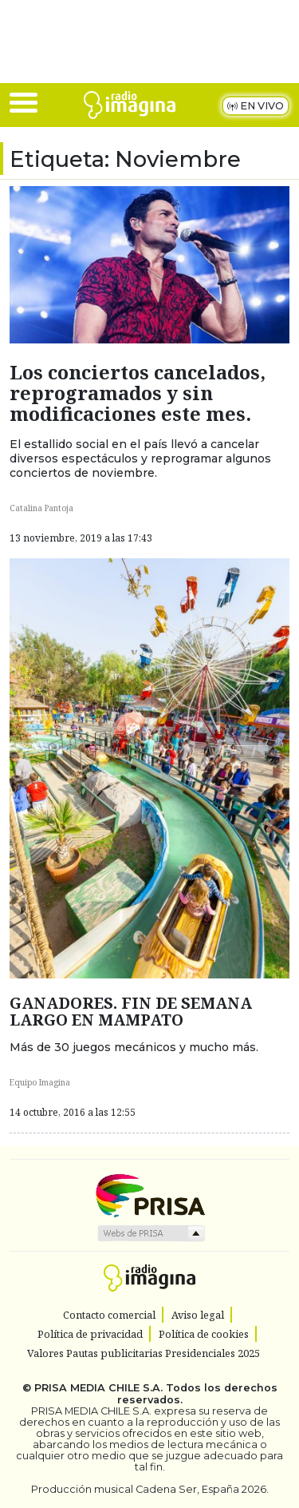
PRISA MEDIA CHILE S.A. (98, 1388)
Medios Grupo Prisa (150, 1233)
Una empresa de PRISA (149, 1194)
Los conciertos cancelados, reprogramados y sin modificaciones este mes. (138, 393)
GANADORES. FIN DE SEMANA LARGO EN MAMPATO (131, 1011)
